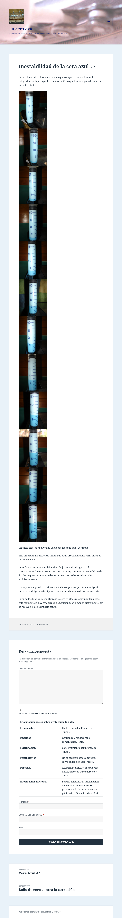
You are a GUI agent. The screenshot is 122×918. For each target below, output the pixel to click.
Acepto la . (38, 713)
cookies (57, 911)
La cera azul (21, 28)
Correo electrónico (31, 814)
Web (21, 827)
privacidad (46, 911)
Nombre (24, 802)
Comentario (27, 668)
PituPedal (43, 624)
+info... (66, 731)
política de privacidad (44, 713)
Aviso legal (24, 911)
